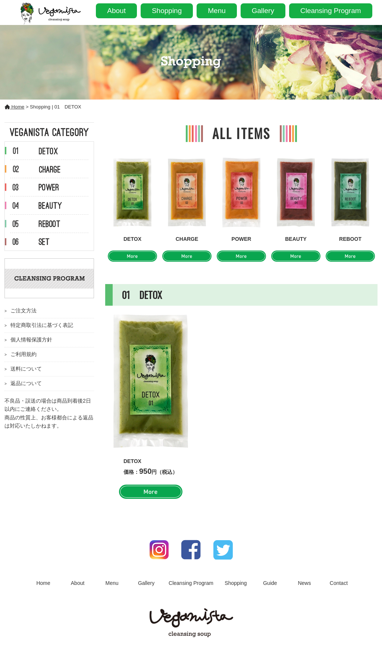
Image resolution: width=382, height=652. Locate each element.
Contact (339, 583)
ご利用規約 (23, 354)
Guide (270, 583)
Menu (217, 11)
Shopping (167, 11)
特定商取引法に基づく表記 (41, 325)
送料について (26, 369)
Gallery (263, 11)
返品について (26, 383)
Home (14, 107)
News (304, 583)
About (116, 11)
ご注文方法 (23, 311)
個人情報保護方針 (31, 340)
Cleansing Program (330, 11)
